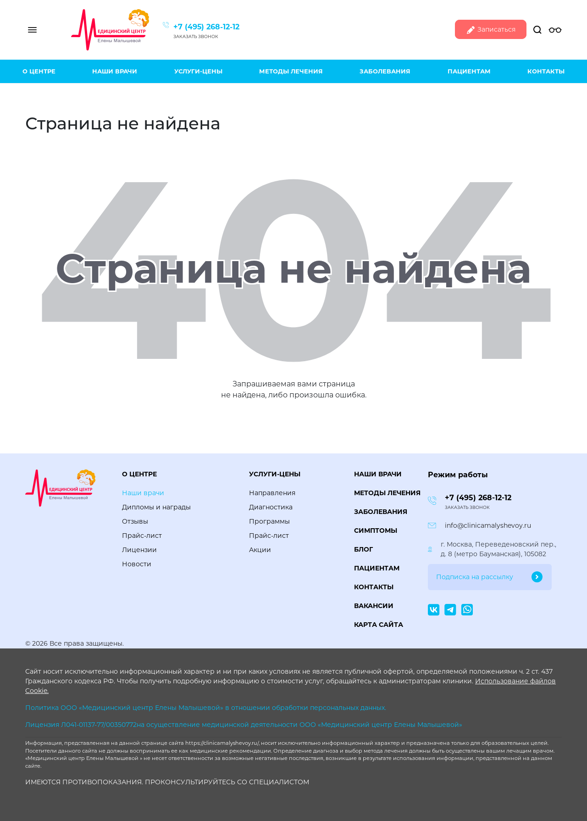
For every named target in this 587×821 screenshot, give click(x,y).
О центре (38, 71)
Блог (363, 549)
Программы (269, 521)
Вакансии (373, 606)
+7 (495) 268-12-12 (206, 26)
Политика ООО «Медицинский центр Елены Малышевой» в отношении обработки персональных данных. (205, 708)
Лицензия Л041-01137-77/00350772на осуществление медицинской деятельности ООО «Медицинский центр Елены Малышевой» (243, 724)
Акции (260, 550)
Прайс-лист (142, 535)
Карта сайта (378, 624)
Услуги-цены (198, 71)
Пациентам (469, 71)
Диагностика (271, 507)
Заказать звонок (195, 36)
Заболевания (385, 71)
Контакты (546, 71)
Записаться (490, 30)
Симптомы (375, 530)
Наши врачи (114, 71)
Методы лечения (291, 71)
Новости (136, 564)
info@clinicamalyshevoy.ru (488, 525)
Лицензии (139, 550)
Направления (272, 493)
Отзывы (135, 521)
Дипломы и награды (156, 507)
